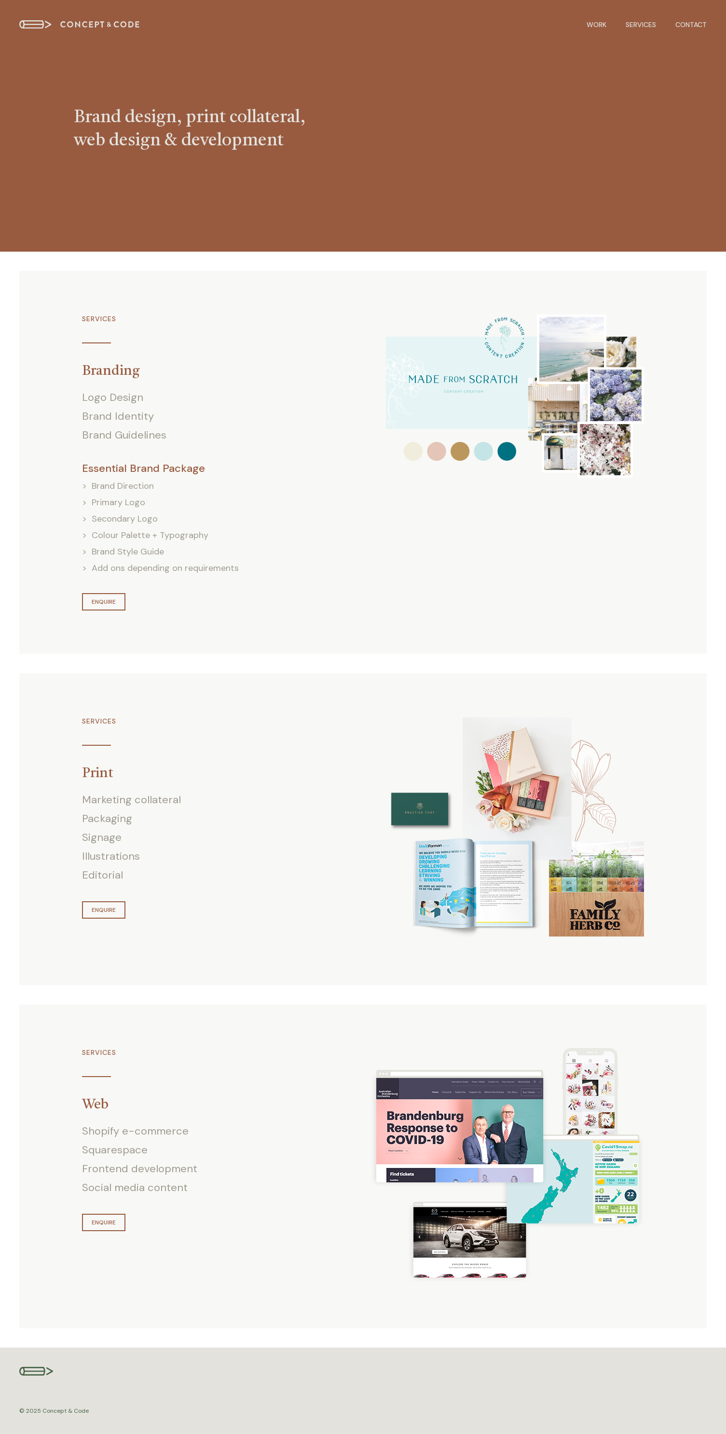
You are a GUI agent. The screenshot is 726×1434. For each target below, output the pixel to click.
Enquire (104, 602)
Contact (691, 24)
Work (596, 24)
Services (641, 24)
